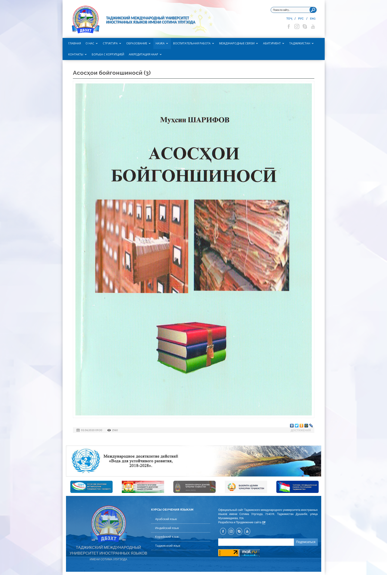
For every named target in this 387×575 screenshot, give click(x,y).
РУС (301, 18)
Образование (136, 43)
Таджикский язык (168, 546)
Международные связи (237, 43)
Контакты (75, 54)
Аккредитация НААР (143, 54)
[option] (193, 461)
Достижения (301, 430)
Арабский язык (166, 519)
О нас (90, 43)
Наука (160, 43)
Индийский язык (167, 528)
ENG (312, 18)
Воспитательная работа (192, 43)
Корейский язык (167, 537)
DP (263, 522)
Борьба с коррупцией (108, 54)
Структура (110, 43)
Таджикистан (299, 43)
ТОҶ (289, 18)
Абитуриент (272, 43)
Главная (74, 43)
